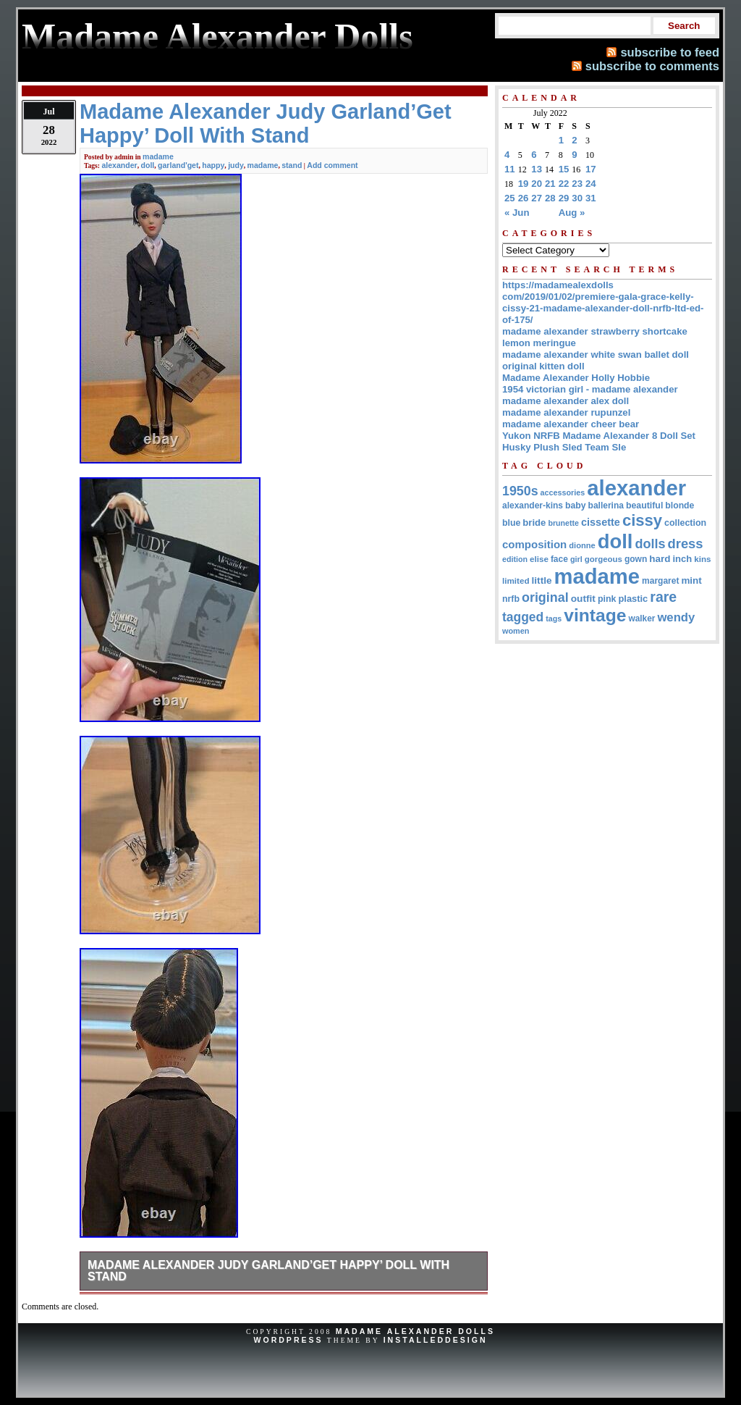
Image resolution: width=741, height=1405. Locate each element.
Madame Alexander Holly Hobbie (576, 377)
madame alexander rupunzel (566, 412)
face (559, 559)
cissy (642, 520)
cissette (600, 522)
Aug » (572, 212)
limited (516, 580)
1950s (520, 491)
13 (536, 169)
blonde (679, 505)
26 (523, 198)
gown (635, 559)
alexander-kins (532, 505)
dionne (582, 545)
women (515, 630)
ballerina (606, 505)
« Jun (516, 212)
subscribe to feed (669, 52)
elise (539, 558)
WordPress (288, 1339)
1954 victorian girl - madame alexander (590, 389)
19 (523, 183)
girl (576, 559)
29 (564, 198)
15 (564, 169)
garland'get (178, 165)
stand (291, 165)
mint (691, 580)
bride (534, 522)
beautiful (644, 505)
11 (509, 169)
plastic (633, 598)
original (545, 597)
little (542, 580)
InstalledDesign (436, 1339)
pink (607, 599)
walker (641, 618)
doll (148, 165)
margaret (660, 581)
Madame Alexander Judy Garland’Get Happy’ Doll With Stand (268, 1271)
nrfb (511, 599)
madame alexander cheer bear (570, 424)
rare (663, 597)
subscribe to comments (652, 65)
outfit (583, 598)
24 (590, 183)
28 (550, 198)
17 (590, 169)
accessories (563, 492)
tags (554, 618)
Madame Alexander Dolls (415, 1331)
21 (550, 183)
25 (509, 198)
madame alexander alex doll (565, 400)
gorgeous (603, 559)
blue (511, 523)
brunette (563, 523)
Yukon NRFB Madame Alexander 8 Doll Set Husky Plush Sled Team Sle (598, 441)
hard (659, 558)
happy (213, 165)
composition (534, 544)
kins (702, 558)
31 (590, 198)
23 (577, 183)
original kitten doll (543, 366)
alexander (119, 165)
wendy (676, 617)
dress (685, 543)
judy (236, 165)
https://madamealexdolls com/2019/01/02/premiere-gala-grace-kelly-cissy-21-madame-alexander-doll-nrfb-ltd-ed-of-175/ (602, 302)
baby (575, 505)
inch (682, 558)
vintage (595, 615)
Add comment (332, 165)
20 (536, 183)
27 (536, 198)
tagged (522, 617)
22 (564, 183)
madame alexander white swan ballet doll (595, 354)
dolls (650, 544)
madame (158, 156)
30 (577, 198)
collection (685, 523)
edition (515, 559)
